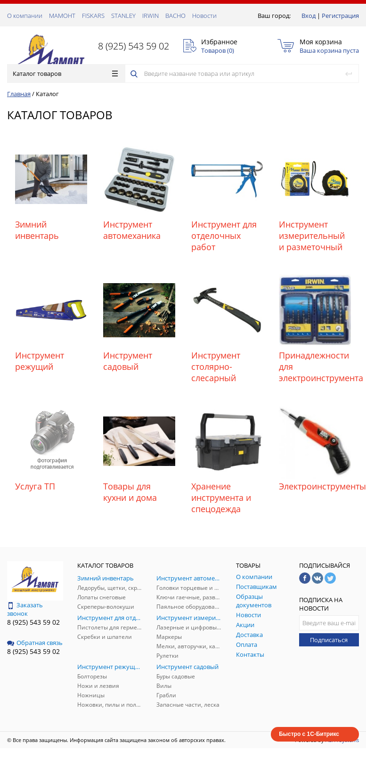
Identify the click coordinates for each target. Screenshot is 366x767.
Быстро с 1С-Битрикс (309, 734)
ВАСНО (175, 15)
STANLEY (123, 15)
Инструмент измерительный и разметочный (312, 236)
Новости (204, 15)
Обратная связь (35, 642)
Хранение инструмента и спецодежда (221, 497)
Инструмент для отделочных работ (224, 236)
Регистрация (340, 15)
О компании (24, 15)
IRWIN (150, 15)
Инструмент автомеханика (132, 230)
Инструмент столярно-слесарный (215, 367)
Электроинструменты (315, 486)
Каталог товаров (65, 73)
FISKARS (93, 15)
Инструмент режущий (39, 361)
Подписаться (329, 640)
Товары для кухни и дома (130, 492)
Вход (308, 15)
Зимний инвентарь (37, 230)
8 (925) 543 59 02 (133, 46)
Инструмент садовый (127, 361)
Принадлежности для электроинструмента (315, 367)
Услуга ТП (35, 486)
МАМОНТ (62, 15)
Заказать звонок (25, 609)
